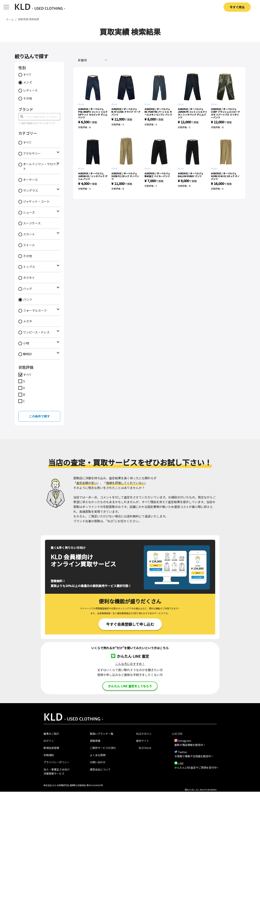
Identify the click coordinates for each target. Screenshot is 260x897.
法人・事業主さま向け (57, 769)
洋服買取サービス (54, 773)
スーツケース (32, 223)
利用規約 (49, 755)
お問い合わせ (97, 762)
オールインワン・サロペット (41, 166)
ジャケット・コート (36, 201)
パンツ (27, 299)
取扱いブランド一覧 (101, 733)
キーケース (30, 179)
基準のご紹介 (51, 733)
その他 (27, 98)
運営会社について (100, 769)
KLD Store (145, 748)
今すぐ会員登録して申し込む (130, 624)
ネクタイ (29, 277)
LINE (181, 763)
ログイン (49, 741)
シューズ (29, 212)
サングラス (30, 190)
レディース (30, 90)
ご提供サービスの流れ (103, 748)
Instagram (184, 741)
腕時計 (27, 354)
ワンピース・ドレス (36, 332)
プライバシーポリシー (57, 762)
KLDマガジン (144, 733)
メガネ (27, 321)
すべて (27, 74)
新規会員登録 (51, 748)
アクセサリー (32, 153)
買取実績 (95, 741)
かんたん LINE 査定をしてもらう (130, 686)
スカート (29, 234)
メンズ (27, 82)
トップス (29, 266)
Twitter (182, 752)
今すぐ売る (237, 7)
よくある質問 (97, 755)
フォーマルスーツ (35, 310)
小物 (26, 343)
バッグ (27, 288)
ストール (29, 245)
